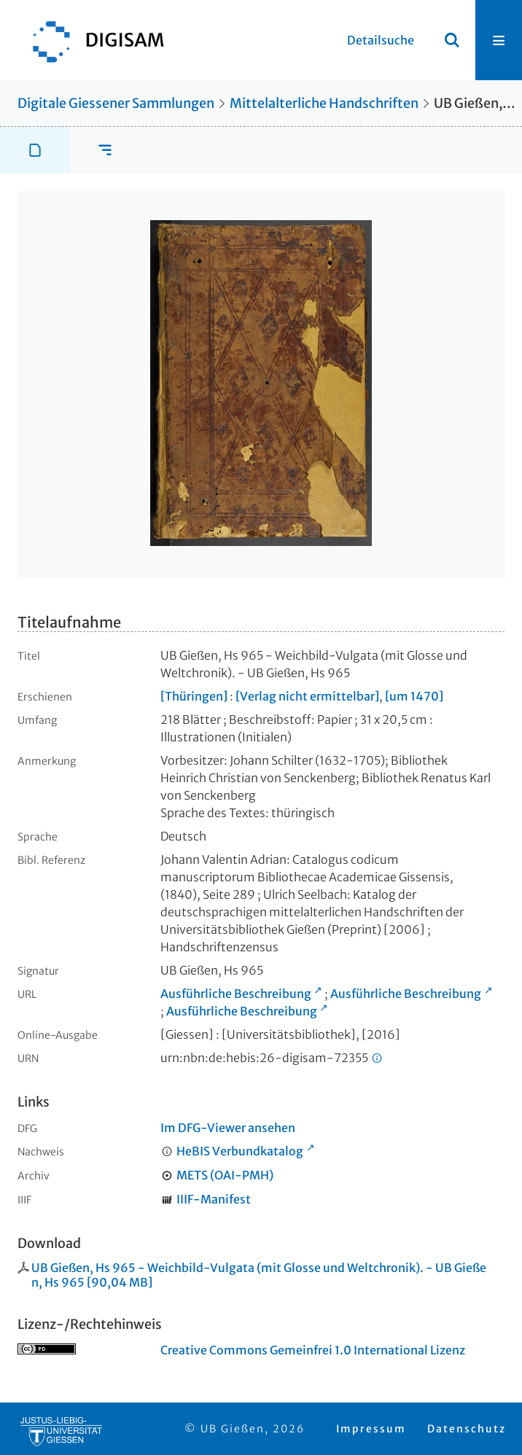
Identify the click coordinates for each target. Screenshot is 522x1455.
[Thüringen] (193, 696)
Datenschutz (466, 1428)
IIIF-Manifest (213, 1199)
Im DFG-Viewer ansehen (227, 1127)
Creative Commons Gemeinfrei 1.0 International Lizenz (312, 1350)
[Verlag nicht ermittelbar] (307, 696)
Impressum (371, 1428)
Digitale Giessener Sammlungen (115, 103)
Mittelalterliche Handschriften (324, 103)
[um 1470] (414, 696)
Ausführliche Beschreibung (235, 993)
